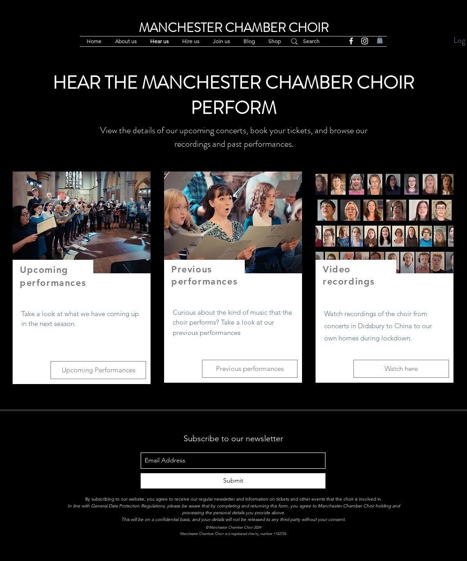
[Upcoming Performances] (98, 370)
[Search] (316, 41)
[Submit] (233, 481)
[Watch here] (401, 369)
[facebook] (351, 40)
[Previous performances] (250, 369)
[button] (380, 40)
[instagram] (364, 40)
